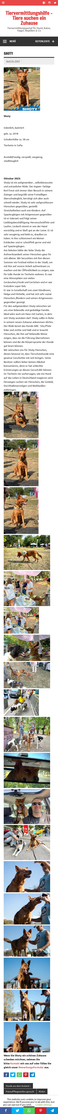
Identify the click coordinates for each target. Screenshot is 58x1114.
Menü (13, 41)
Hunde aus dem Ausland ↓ (18, 1085)
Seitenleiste (42, 41)
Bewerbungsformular (31, 1067)
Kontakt (15, 1063)
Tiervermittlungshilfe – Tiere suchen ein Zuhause (29, 18)
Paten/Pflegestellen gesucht (20, 1091)
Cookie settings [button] (43, 1104)
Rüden (42, 1091)
